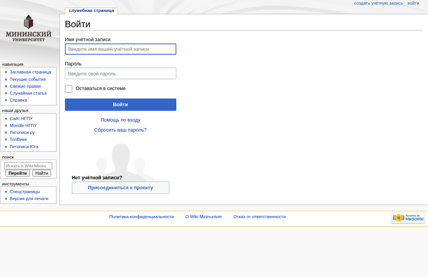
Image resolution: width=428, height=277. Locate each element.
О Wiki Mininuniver (204, 216)
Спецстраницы (25, 191)
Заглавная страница (30, 72)
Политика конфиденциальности (141, 216)
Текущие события (28, 79)
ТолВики (18, 139)
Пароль (73, 64)
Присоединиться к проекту (120, 187)
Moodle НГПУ (23, 125)
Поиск (8, 157)
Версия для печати (29, 198)
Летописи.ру (22, 132)
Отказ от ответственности (259, 216)
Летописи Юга (24, 146)
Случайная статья (28, 93)
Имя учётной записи (88, 39)
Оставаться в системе (101, 88)
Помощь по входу (120, 120)
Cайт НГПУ (21, 118)
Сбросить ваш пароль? (121, 130)
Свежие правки (25, 86)
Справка (18, 100)
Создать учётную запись (378, 3)
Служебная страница (91, 10)
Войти (120, 104)
